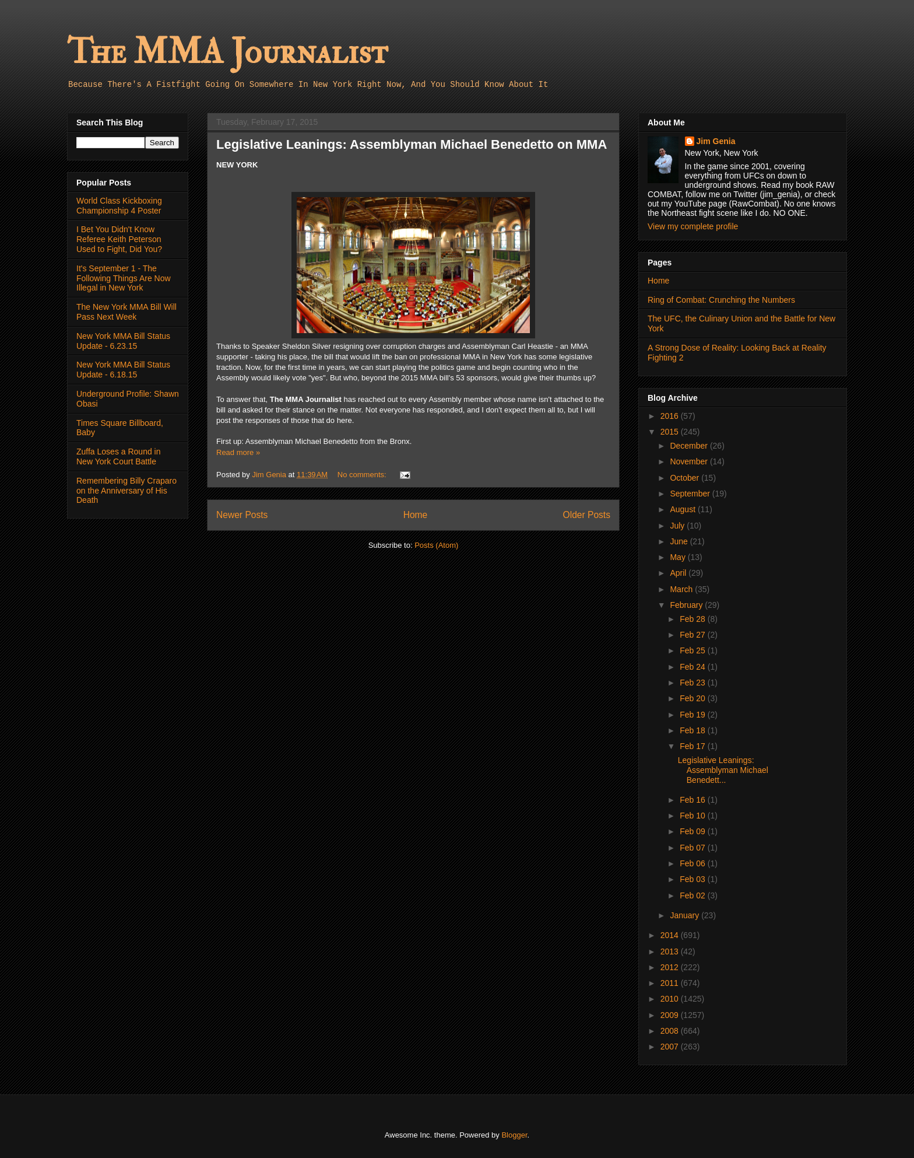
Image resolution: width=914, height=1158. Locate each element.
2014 (670, 935)
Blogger (514, 1135)
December (689, 445)
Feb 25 (693, 650)
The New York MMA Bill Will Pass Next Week (126, 311)
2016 (670, 416)
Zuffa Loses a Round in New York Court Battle (118, 456)
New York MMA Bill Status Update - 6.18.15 (123, 369)
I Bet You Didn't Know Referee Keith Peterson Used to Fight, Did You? (119, 239)
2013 (670, 951)
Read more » (238, 452)
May (678, 557)
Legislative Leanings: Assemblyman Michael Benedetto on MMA (411, 144)
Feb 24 (693, 666)
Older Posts (586, 515)
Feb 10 (693, 815)
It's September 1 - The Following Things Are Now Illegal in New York (123, 278)
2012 (670, 967)
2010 (670, 998)
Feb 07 (693, 847)
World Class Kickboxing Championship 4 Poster (119, 205)
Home (415, 515)
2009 (670, 1015)
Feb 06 (693, 863)
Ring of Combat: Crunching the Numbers (721, 300)
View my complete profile (693, 226)
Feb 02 (693, 895)
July (678, 525)
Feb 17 (693, 746)
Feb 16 (693, 799)
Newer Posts (242, 515)
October (685, 477)
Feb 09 (693, 831)
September (691, 493)
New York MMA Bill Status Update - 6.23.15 (123, 341)
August (683, 509)
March (682, 589)
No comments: (363, 474)
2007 (670, 1046)
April (679, 573)
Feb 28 (693, 619)
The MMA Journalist (227, 52)
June (680, 541)
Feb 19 (693, 714)
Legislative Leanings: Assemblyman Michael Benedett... (723, 770)
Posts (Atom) (436, 545)
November (689, 461)
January (685, 915)
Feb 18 (693, 730)
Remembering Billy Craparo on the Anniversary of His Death (126, 490)
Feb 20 (693, 698)
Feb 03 (693, 879)
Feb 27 (693, 634)
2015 (670, 431)
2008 (670, 1030)
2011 (670, 983)
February (687, 605)
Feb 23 (693, 682)
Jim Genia (716, 141)
